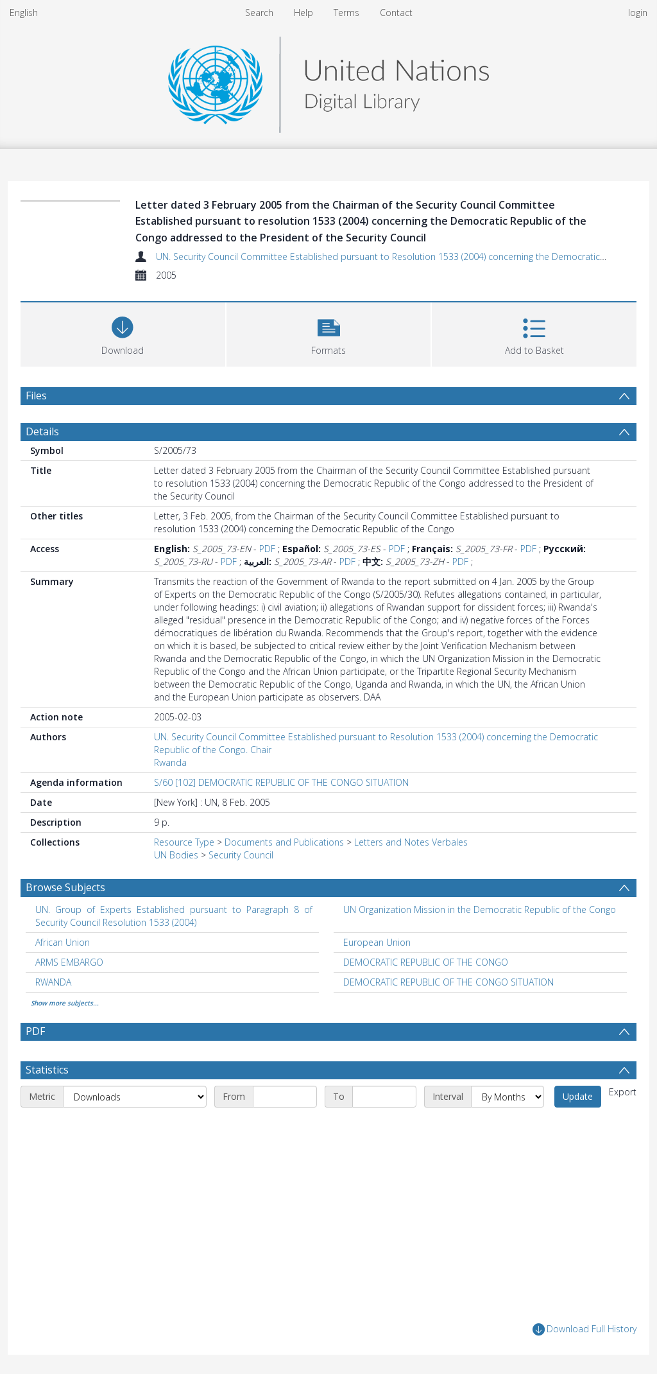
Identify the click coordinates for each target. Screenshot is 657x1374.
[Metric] (135, 1097)
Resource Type (184, 842)
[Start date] (285, 1097)
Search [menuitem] (259, 12)
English (24, 12)
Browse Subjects (65, 887)
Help (303, 12)
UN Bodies (176, 855)
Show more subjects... (65, 1002)
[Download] (123, 332)
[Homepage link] (328, 81)
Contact (396, 12)
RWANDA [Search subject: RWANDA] (53, 982)
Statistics (47, 1070)
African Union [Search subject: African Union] (62, 942)
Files (36, 395)
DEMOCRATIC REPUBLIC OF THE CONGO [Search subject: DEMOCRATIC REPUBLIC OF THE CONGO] (425, 962)
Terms (346, 12)
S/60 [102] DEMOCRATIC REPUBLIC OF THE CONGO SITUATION (281, 782)
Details (42, 431)
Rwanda (170, 762)
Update (578, 1096)
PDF (267, 549)
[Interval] (507, 1097)
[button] (328, 332)
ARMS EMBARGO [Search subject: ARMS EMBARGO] (69, 962)
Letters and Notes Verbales (411, 842)
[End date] (384, 1097)
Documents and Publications (284, 842)
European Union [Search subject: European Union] (377, 942)
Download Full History (584, 1329)
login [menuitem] (637, 12)
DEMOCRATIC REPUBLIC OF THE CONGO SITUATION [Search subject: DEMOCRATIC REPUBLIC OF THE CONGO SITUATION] (448, 982)
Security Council (241, 855)
